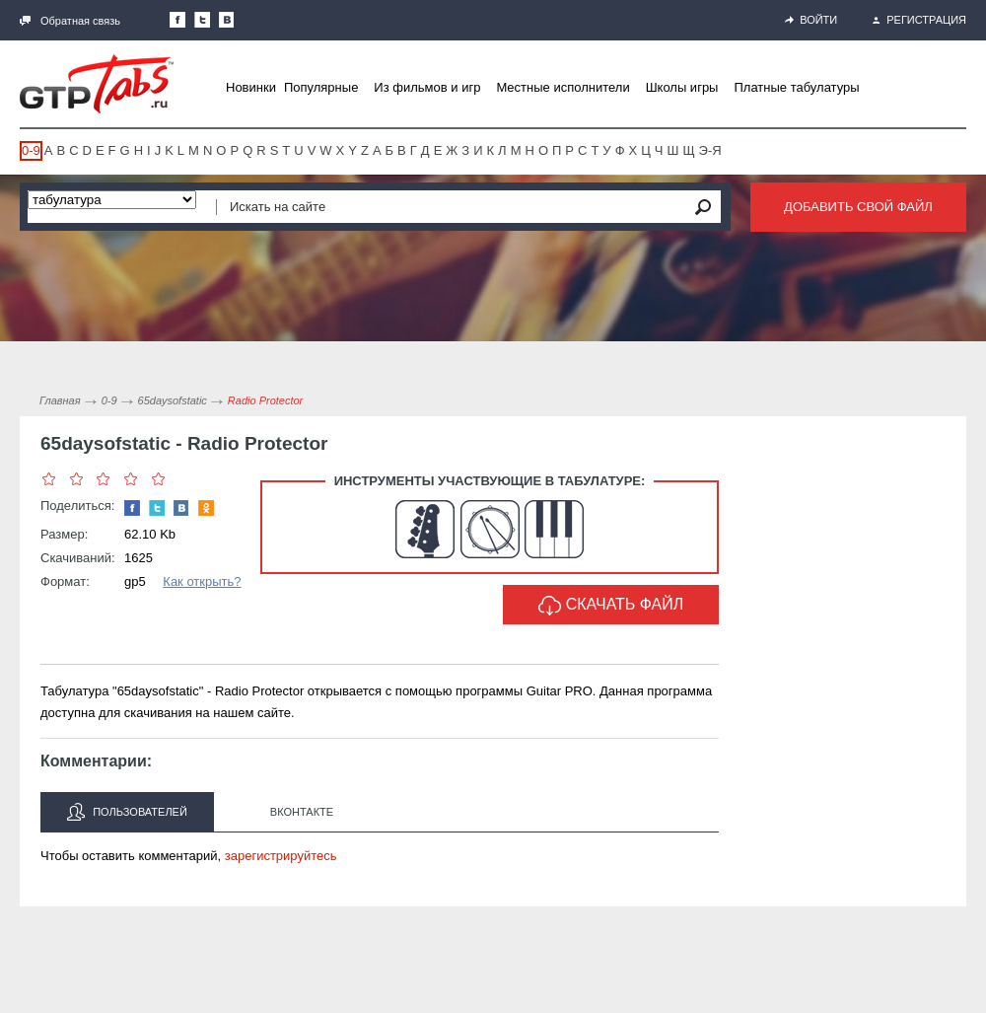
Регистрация (919, 20)
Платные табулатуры (796, 87)
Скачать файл (611, 605)
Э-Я (710, 150)
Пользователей (127, 812)
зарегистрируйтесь (281, 855)
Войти (811, 20)
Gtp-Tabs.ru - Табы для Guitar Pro (97, 83)
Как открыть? (202, 581)
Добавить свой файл (858, 206)
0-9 (31, 150)
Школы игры (682, 87)
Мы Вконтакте (227, 20)
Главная (60, 400)
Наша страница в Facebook (177, 20)
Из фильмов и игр (427, 87)
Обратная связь (70, 21)
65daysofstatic (172, 400)
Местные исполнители (562, 87)
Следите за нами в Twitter (202, 20)
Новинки (251, 87)
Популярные (321, 87)
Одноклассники (206, 508)
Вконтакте (301, 812)
